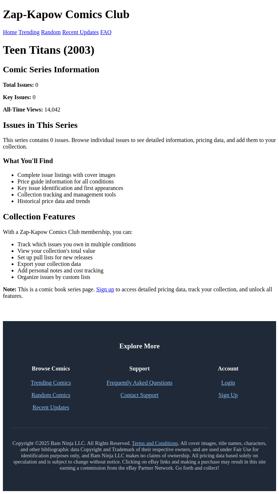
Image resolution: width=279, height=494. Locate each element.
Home (10, 32)
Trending (29, 32)
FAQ (106, 32)
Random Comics (50, 395)
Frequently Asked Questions (139, 383)
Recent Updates (80, 32)
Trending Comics (51, 383)
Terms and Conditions (155, 443)
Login (228, 383)
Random (51, 32)
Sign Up (228, 395)
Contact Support (139, 395)
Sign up (105, 289)
